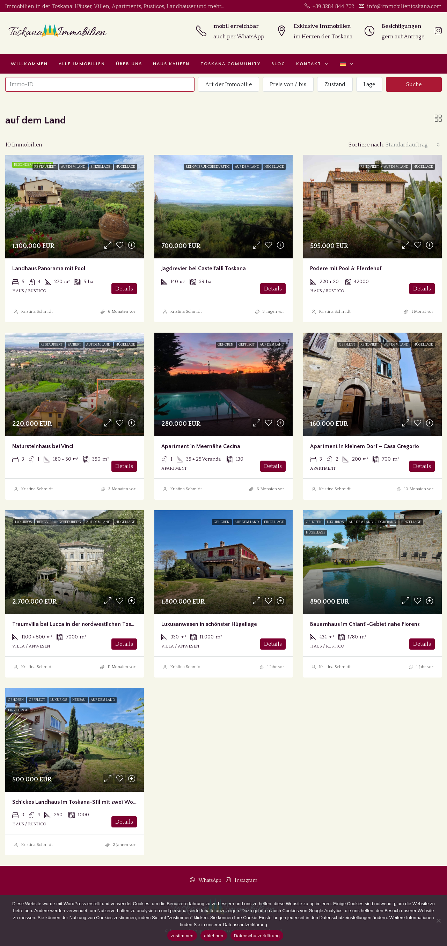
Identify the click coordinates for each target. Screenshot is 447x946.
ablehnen (214, 935)
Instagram (241, 880)
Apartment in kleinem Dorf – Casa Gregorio (364, 446)
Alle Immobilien (82, 63)
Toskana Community (230, 63)
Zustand (334, 84)
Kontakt (308, 63)
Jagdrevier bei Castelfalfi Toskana (203, 268)
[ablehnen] (438, 920)
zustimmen (182, 935)
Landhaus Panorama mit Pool (48, 268)
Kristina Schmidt (37, 311)
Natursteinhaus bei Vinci (42, 446)
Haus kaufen (171, 63)
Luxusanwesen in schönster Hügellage (209, 624)
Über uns (129, 63)
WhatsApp (206, 880)
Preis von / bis (288, 84)
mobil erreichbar (236, 26)
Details (124, 289)
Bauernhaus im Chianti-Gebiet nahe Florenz (365, 624)
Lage (369, 84)
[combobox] (412, 144)
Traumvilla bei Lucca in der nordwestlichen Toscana (77, 624)
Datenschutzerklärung (257, 935)
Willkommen (29, 63)
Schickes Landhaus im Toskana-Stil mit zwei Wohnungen (83, 802)
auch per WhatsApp (238, 36)
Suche (414, 84)
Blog (278, 63)
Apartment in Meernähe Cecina (200, 446)
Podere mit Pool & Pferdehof (346, 268)
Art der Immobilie (228, 84)
